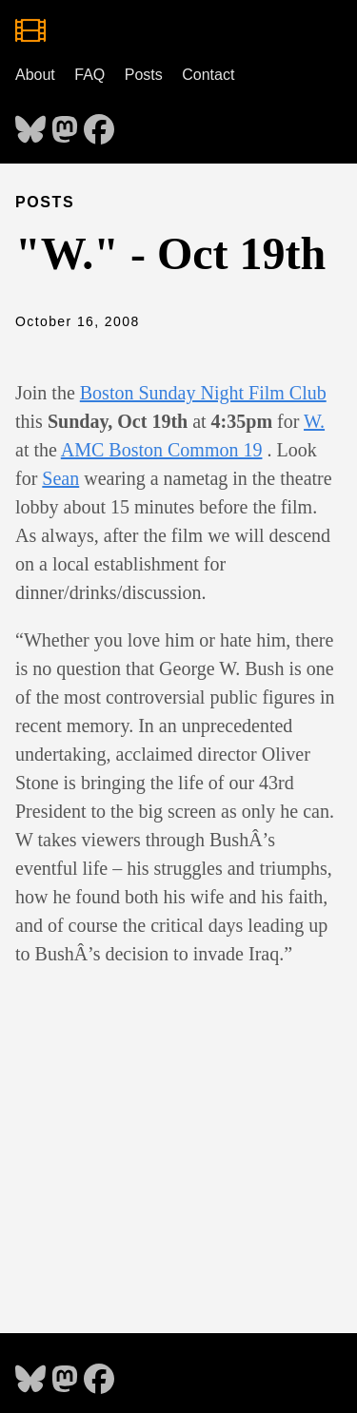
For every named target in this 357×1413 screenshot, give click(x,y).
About (35, 75)
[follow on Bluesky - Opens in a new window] (30, 123)
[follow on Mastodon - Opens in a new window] (65, 123)
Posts (144, 75)
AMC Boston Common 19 (162, 449)
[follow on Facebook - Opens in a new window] (99, 123)
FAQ (89, 75)
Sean (60, 478)
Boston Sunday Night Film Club (203, 392)
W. (314, 421)
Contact (208, 75)
